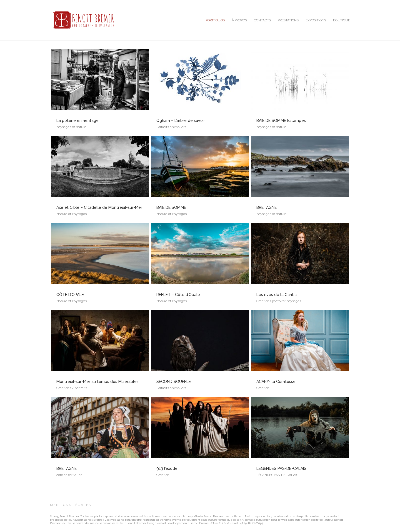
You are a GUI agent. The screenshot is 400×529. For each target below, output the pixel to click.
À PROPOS (239, 20)
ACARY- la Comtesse (276, 381)
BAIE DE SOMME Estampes (281, 120)
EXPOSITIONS (316, 20)
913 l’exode (167, 468)
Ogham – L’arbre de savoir (180, 120)
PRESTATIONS (288, 20)
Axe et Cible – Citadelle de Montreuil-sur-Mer (99, 207)
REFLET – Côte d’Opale (178, 294)
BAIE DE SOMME (171, 207)
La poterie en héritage (77, 120)
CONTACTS (262, 20)
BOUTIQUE (341, 20)
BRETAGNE (66, 468)
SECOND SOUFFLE (173, 381)
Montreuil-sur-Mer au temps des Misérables (97, 381)
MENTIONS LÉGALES (70, 505)
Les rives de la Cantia (276, 294)
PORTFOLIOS (215, 20)
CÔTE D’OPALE (70, 294)
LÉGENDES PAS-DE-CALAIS (281, 468)
